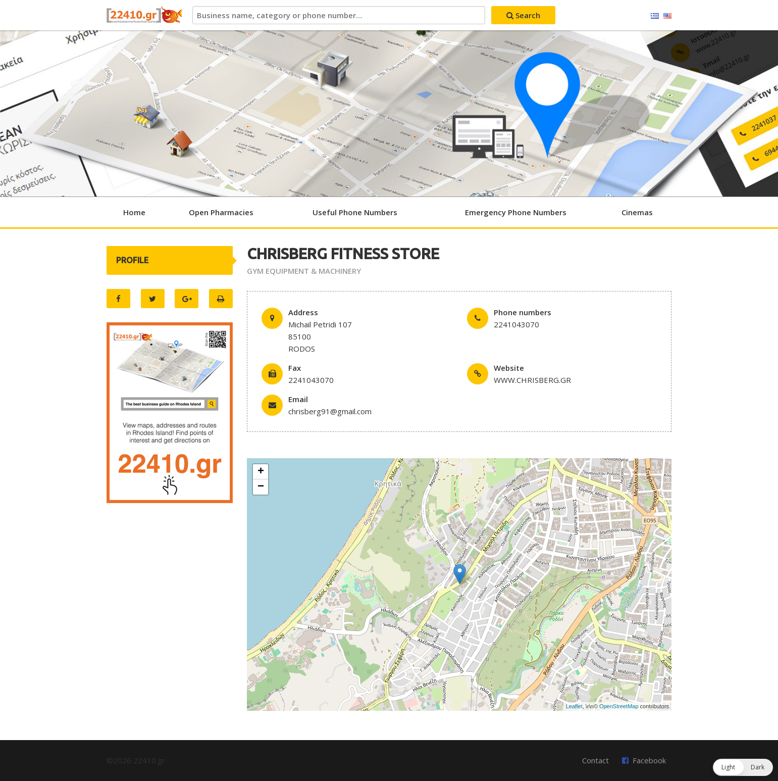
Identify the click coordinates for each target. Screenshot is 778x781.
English (667, 16)
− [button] (260, 487)
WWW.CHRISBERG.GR (532, 380)
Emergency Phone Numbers (515, 212)
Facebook (649, 760)
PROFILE (132, 260)
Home (134, 212)
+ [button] (260, 471)
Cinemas (637, 212)
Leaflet (574, 706)
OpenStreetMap (619, 706)
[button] (743, 767)
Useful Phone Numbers (355, 212)
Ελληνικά (655, 16)
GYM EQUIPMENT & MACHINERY (304, 271)
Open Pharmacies (221, 212)
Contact (595, 760)
